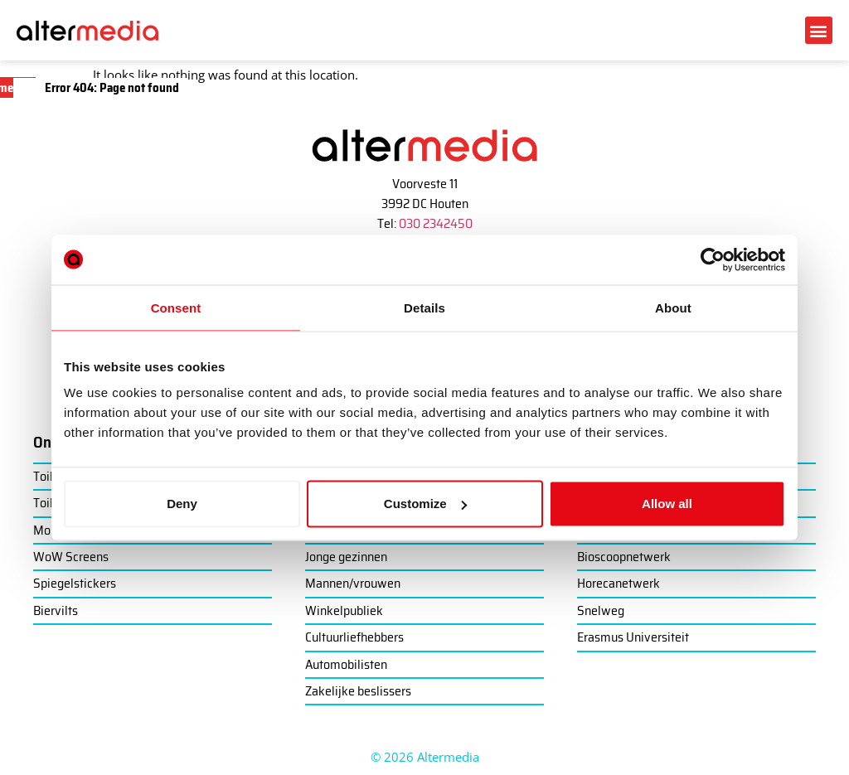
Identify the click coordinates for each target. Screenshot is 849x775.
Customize (425, 503)
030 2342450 (436, 223)
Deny (182, 503)
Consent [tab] (176, 307)
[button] (818, 30)
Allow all (667, 503)
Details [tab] (424, 307)
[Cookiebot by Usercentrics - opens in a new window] (712, 259)
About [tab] (673, 307)
